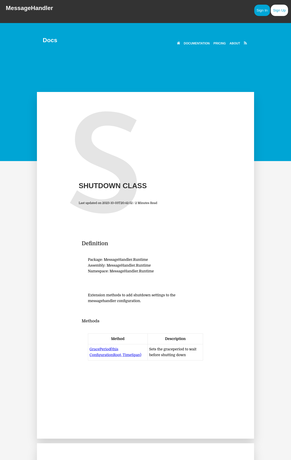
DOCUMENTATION (197, 43)
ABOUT (235, 43)
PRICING (219, 43)
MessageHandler (29, 8)
